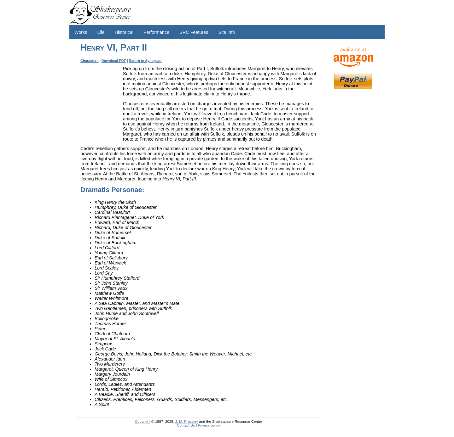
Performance (156, 32)
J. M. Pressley (186, 421)
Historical (124, 32)
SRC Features (193, 32)
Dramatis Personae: (112, 190)
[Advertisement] (353, 193)
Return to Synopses (145, 61)
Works (80, 32)
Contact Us (186, 425)
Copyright (142, 421)
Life (101, 32)
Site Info (226, 32)
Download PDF (114, 61)
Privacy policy (209, 425)
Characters (89, 61)
